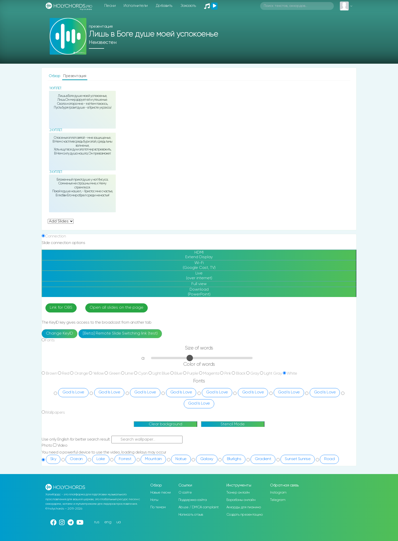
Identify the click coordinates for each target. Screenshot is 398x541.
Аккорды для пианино (243, 507)
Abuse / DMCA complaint (198, 507)
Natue (181, 459)
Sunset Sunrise (297, 459)
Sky (53, 459)
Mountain (153, 459)
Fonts (50, 340)
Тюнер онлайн (238, 492)
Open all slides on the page (116, 308)
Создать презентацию (244, 514)
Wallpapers (55, 412)
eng (107, 522)
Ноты (154, 500)
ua (118, 522)
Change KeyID (59, 333)
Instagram (278, 492)
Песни (110, 6)
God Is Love (73, 392)
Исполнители (136, 6)
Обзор (55, 76)
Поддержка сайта (192, 500)
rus (97, 522)
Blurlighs (234, 459)
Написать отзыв (190, 514)
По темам (157, 507)
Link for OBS (61, 308)
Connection (55, 236)
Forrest (125, 459)
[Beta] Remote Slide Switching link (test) (120, 333)
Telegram (277, 500)
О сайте (185, 492)
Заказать (188, 6)
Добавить (164, 6)
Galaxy (206, 459)
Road (329, 459)
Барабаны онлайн (241, 500)
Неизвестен (102, 42)
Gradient (263, 459)
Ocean (76, 459)
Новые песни (160, 492)
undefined (61, 221)
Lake (100, 459)
